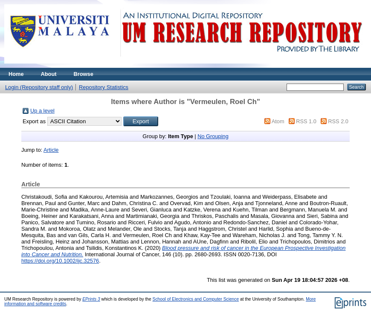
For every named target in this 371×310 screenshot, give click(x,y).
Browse (83, 74)
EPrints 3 (91, 299)
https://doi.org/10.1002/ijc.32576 (60, 261)
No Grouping (213, 136)
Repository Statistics (103, 87)
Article (51, 150)
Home (16, 74)
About (49, 74)
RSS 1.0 (306, 121)
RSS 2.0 (338, 121)
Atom (278, 121)
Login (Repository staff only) (39, 87)
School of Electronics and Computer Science (196, 299)
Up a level (42, 110)
